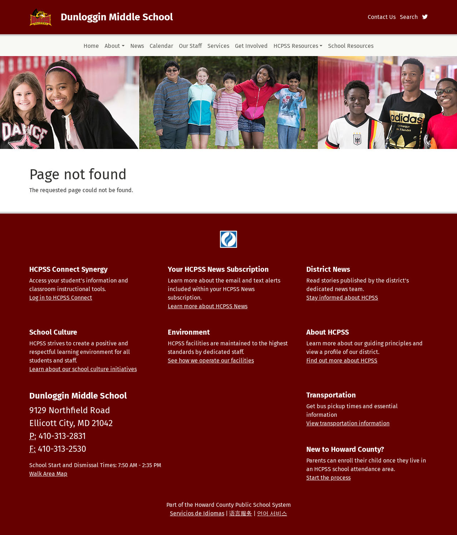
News (137, 45)
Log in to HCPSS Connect (60, 297)
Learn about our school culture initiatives (83, 369)
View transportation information (348, 423)
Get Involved (251, 45)
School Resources (350, 45)
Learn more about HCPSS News (207, 306)
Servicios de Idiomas (197, 513)
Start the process (328, 477)
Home (91, 45)
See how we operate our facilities (211, 360)
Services (218, 45)
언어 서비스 (272, 513)
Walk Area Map (48, 473)
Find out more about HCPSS (341, 360)
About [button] (112, 45)
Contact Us (382, 17)
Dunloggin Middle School (117, 17)
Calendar (161, 45)
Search (409, 17)
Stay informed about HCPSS (342, 297)
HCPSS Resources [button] (295, 45)
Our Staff (190, 45)
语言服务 (240, 513)
